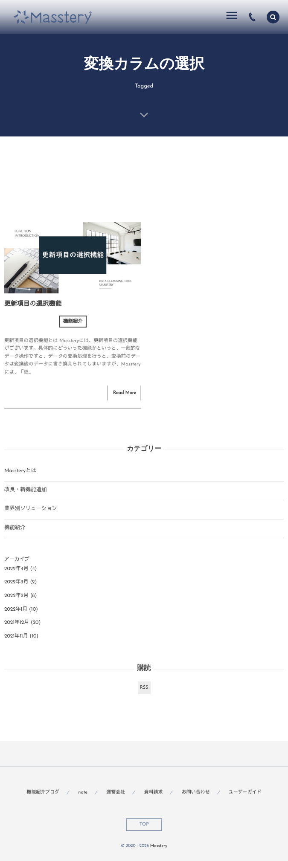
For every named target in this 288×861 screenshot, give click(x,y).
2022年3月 (16, 582)
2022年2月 (16, 595)
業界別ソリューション (30, 509)
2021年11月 (16, 636)
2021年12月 (16, 622)
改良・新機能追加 (25, 490)
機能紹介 (73, 321)
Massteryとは (20, 471)
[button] (273, 17)
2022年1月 (15, 609)
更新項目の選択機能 (32, 304)
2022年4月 (16, 568)
